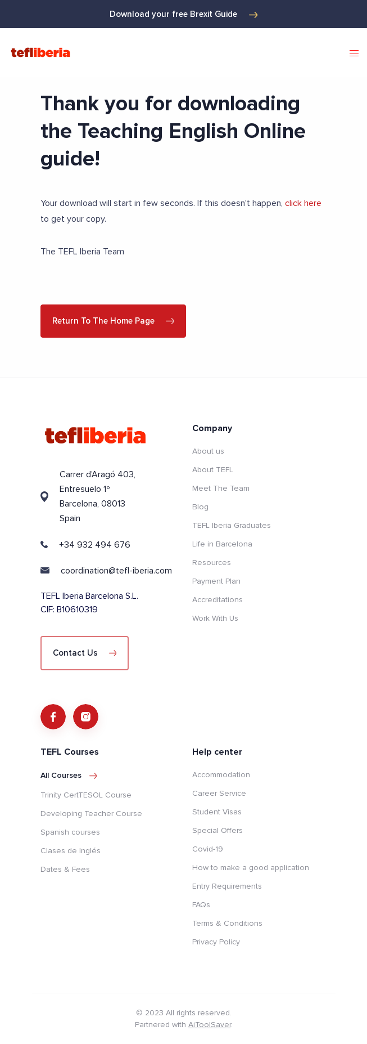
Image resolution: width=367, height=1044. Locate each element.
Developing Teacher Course (91, 813)
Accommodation (221, 774)
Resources (211, 562)
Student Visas (217, 812)
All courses (68, 775)
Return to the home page (113, 321)
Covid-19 (207, 849)
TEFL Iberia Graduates (231, 525)
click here (303, 203)
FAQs (201, 904)
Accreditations (217, 599)
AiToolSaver (209, 1024)
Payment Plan (216, 581)
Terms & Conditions (227, 923)
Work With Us (215, 618)
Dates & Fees (65, 869)
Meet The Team (221, 488)
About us (208, 451)
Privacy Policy (216, 942)
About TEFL (212, 469)
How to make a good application (250, 867)
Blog (200, 507)
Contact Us (85, 653)
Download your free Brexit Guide (184, 14)
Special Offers (217, 830)
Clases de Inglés (70, 850)
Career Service (219, 793)
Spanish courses (70, 832)
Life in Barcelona (222, 544)
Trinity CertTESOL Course (86, 795)
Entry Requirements (227, 886)
